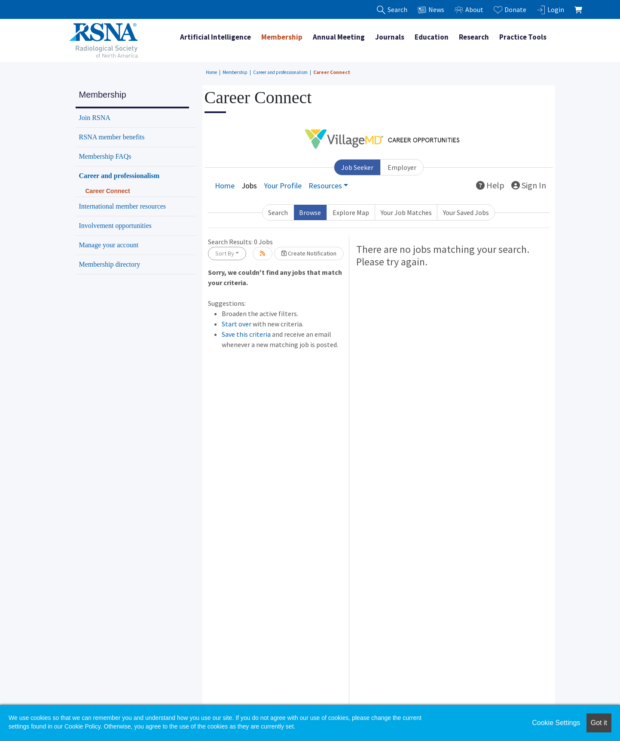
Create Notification (308, 253)
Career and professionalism (280, 72)
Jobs (249, 186)
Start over (236, 324)
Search (278, 212)
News (431, 9)
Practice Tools (523, 37)
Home (211, 72)
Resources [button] (325, 186)
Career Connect (331, 72)
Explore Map (351, 212)
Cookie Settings (556, 722)
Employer (402, 167)
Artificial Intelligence (215, 37)
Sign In (528, 185)
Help (490, 185)
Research (474, 37)
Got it (599, 722)
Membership (281, 37)
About (469, 9)
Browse (310, 212)
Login (550, 9)
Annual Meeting (339, 37)
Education (432, 37)
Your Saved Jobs (466, 212)
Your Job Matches (406, 212)
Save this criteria (246, 334)
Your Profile (283, 186)
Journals (389, 37)
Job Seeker (357, 167)
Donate (510, 9)
